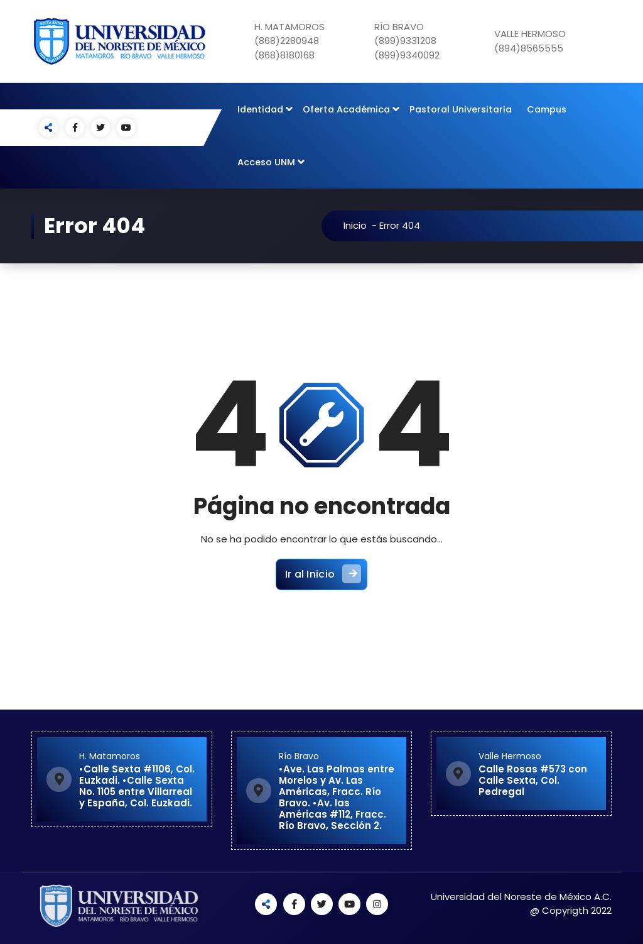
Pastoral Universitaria (460, 109)
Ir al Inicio (323, 577)
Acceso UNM (266, 162)
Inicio (360, 225)
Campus (546, 109)
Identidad (260, 109)
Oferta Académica (346, 109)
